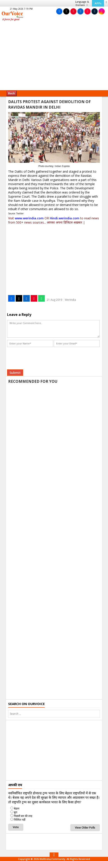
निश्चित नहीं (19, 820)
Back (11, 93)
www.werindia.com (29, 218)
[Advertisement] (54, 57)
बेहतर (16, 808)
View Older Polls (85, 827)
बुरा (15, 812)
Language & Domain (82, 3)
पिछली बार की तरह (23, 816)
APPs (98, 3)
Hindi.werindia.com (64, 218)
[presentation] (40, 356)
